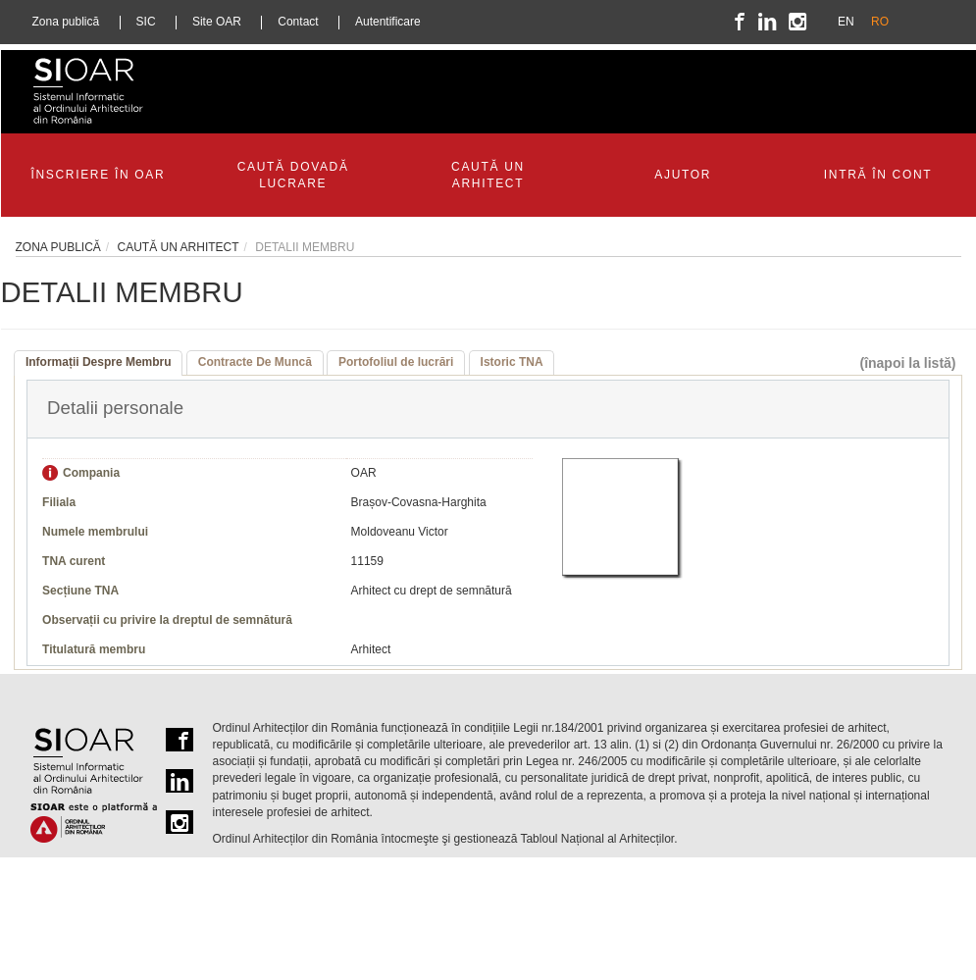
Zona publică (66, 21)
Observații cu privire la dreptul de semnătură (167, 620)
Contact (298, 21)
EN (846, 21)
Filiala (59, 502)
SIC (146, 21)
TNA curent (73, 561)
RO (880, 21)
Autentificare (388, 21)
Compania (91, 473)
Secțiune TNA (80, 590)
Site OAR (216, 21)
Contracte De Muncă (255, 362)
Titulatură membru (93, 649)
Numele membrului (95, 532)
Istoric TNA (512, 362)
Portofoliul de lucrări (395, 362)
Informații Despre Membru (99, 362)
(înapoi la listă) (907, 363)
